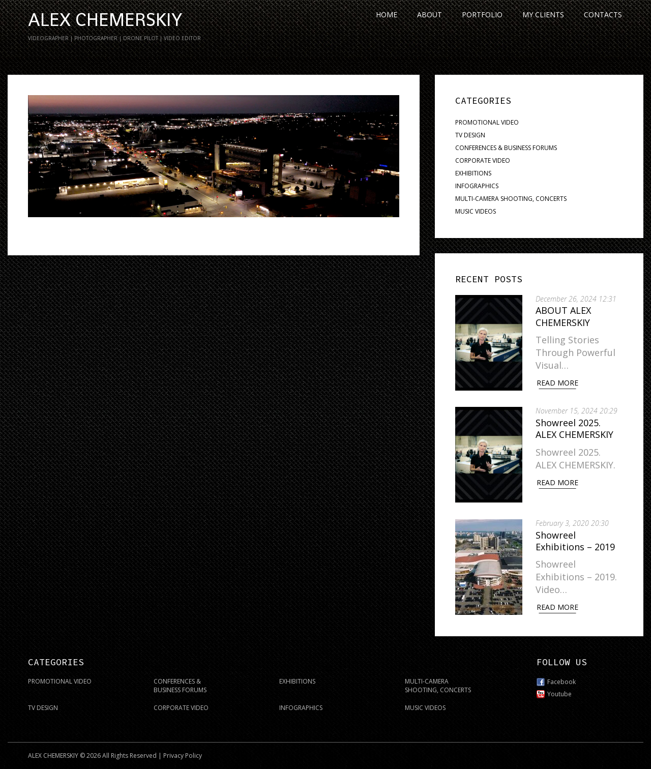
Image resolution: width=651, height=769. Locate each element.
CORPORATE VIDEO (482, 160)
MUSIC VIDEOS (475, 211)
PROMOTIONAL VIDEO (487, 122)
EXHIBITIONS (473, 173)
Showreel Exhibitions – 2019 (577, 538)
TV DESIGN (470, 135)
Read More (559, 383)
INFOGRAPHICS (476, 186)
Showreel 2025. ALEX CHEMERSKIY (576, 427)
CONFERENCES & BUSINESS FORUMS (506, 147)
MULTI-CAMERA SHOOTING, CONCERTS (511, 198)
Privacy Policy (182, 751)
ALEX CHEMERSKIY (105, 20)
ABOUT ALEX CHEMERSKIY (565, 316)
